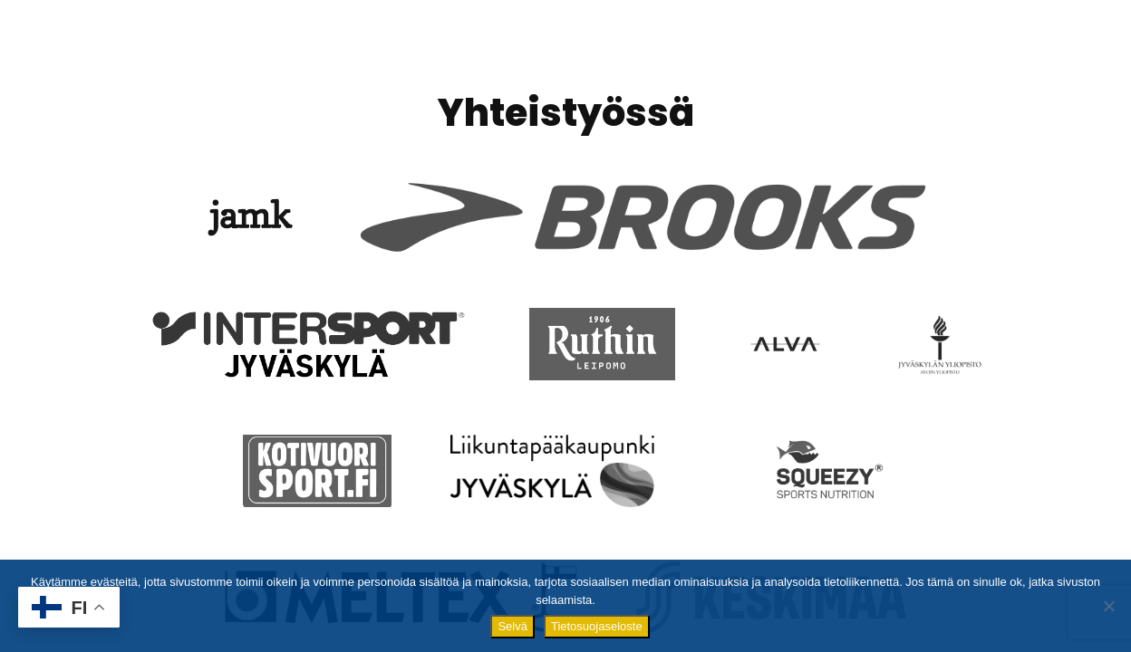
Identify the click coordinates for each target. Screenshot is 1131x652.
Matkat (823, 47)
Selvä (512, 626)
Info (587, 47)
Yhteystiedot (1029, 44)
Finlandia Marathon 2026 (449, 44)
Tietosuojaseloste (597, 626)
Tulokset (913, 44)
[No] (1108, 606)
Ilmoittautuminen (699, 47)
